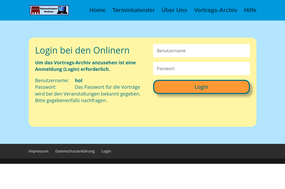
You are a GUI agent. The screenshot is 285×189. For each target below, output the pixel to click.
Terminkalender (133, 10)
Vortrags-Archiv (215, 10)
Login (201, 86)
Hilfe (250, 10)
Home (97, 10)
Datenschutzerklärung (75, 151)
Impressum (39, 151)
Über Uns (174, 10)
